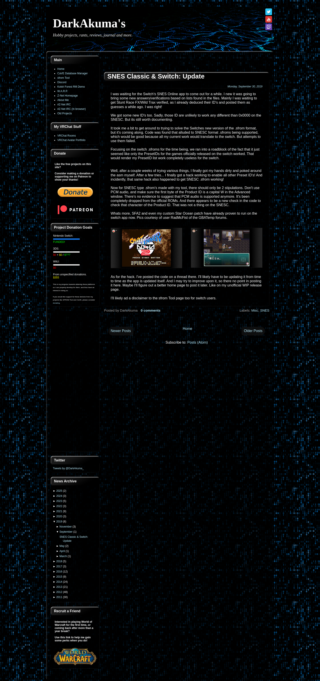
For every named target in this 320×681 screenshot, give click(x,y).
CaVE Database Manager (72, 73)
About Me (63, 100)
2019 (59, 521)
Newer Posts (121, 331)
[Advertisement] (75, 381)
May (62, 546)
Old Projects (64, 113)
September (66, 531)
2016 (59, 571)
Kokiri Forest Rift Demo (71, 86)
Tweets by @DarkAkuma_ (68, 468)
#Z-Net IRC (64, 104)
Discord (61, 82)
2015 (59, 576)
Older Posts (253, 331)
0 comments (150, 310)
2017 (59, 566)
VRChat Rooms (66, 135)
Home (60, 69)
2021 (59, 511)
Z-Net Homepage (67, 95)
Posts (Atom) (197, 342)
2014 (59, 581)
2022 (59, 506)
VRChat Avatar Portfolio (71, 140)
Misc (254, 310)
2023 (59, 501)
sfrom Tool (63, 77)
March (63, 556)
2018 (59, 561)
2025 (59, 490)
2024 (59, 496)
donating (56, 303)
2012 (59, 592)
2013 (59, 586)
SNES (264, 310)
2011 (59, 597)
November (66, 526)
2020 (59, 516)
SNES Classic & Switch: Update (155, 76)
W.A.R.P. (62, 91)
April (62, 551)
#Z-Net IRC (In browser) (71, 109)
